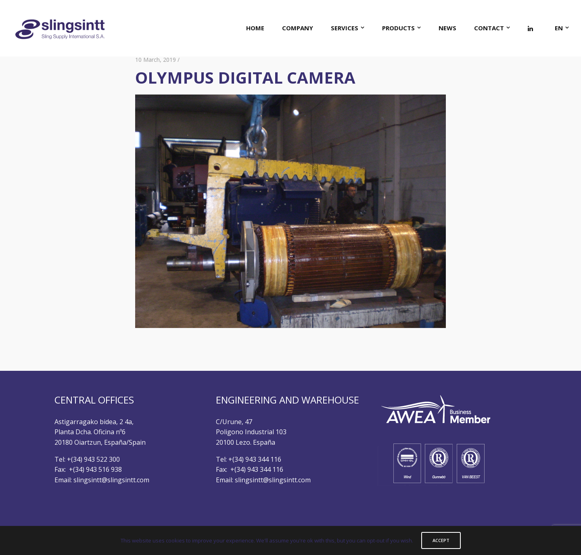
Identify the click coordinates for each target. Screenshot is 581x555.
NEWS (447, 28)
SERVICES (344, 28)
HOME (255, 28)
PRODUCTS (398, 28)
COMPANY (297, 28)
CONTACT (489, 28)
